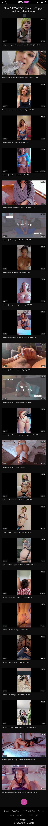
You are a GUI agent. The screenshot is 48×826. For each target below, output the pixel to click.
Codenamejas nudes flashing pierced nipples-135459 (18, 110)
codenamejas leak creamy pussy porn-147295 (16, 272)
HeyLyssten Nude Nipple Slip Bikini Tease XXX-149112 (18, 565)
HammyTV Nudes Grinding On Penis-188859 (15, 630)
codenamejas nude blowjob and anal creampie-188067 (18, 759)
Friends (41, 811)
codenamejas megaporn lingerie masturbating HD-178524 (19, 337)
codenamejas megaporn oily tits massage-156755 (17, 305)
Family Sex (21, 815)
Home (6, 811)
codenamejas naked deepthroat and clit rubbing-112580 (18, 207)
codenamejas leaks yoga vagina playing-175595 (16, 240)
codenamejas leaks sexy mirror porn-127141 (15, 142)
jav (37, 815)
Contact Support (21, 820)
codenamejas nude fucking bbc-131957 (13, 467)
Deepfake (15, 811)
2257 (30, 815)
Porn (12, 815)
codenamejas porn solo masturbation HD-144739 (16, 402)
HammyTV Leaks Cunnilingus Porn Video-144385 (17, 597)
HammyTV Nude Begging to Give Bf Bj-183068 (16, 695)
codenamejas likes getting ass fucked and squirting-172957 (19, 792)
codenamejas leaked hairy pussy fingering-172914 (17, 370)
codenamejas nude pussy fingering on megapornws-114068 (20, 435)
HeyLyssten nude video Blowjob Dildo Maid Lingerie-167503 (20, 77)
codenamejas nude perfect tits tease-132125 (15, 175)
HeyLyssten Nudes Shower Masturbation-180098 (16, 532)
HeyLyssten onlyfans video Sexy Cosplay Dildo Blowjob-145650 (21, 45)
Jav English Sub (29, 811)
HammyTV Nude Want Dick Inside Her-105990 (16, 662)
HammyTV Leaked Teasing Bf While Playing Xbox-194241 (19, 727)
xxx (32, 820)
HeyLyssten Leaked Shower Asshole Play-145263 (17, 500)
